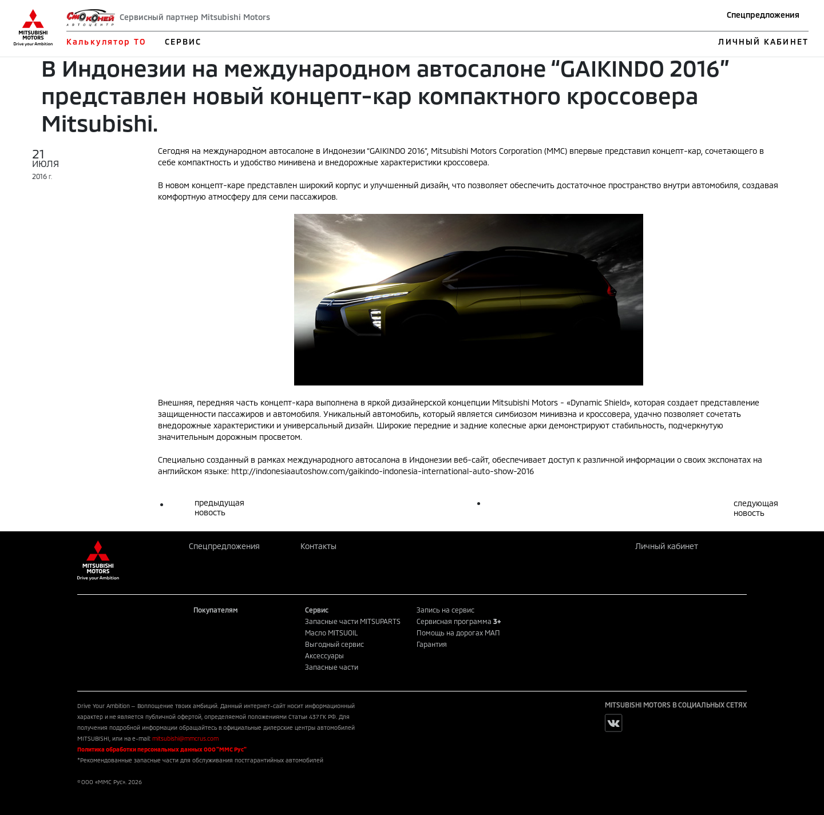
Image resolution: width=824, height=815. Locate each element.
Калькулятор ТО (106, 41)
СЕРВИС (183, 41)
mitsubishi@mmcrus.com (185, 738)
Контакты (318, 546)
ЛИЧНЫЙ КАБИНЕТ (763, 41)
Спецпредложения (763, 14)
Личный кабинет (666, 546)
